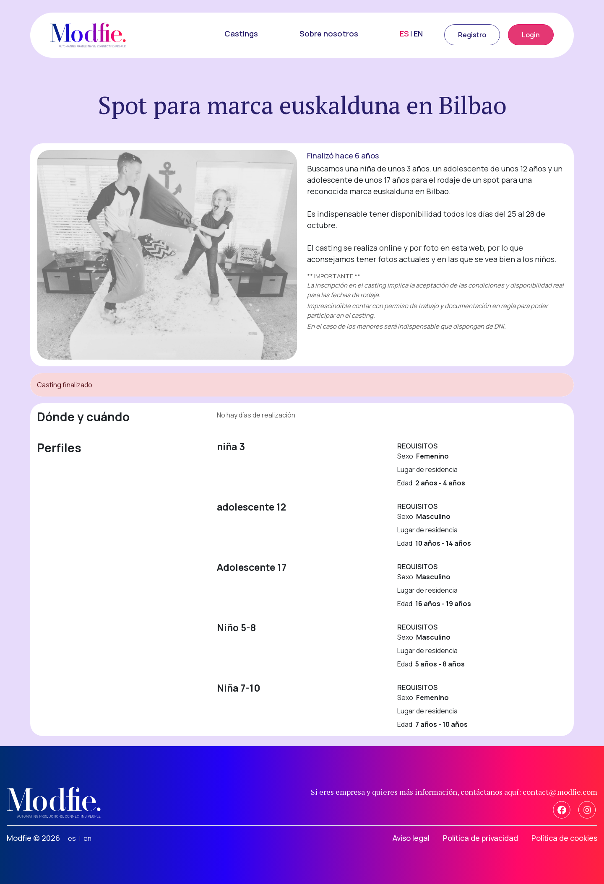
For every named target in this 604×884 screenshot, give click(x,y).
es (72, 838)
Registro (472, 34)
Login (531, 34)
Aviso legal (411, 838)
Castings (241, 34)
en (87, 838)
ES (404, 34)
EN (418, 34)
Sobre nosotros (328, 34)
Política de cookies (564, 838)
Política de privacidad (480, 838)
